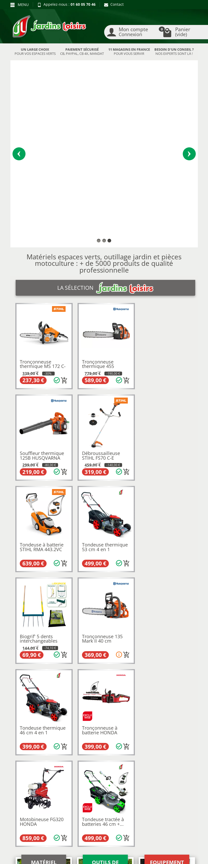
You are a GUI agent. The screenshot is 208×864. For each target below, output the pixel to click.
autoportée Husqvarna (85, 696)
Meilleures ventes (68, 780)
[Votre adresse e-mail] (104, 817)
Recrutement (104, 768)
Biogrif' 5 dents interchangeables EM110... (39, 405)
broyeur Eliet (107, 691)
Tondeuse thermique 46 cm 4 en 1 (166, 402)
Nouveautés (63, 774)
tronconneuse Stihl (71, 682)
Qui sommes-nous (109, 761)
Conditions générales (102, 783)
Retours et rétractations (24, 765)
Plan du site (23, 797)
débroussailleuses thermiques (122, 599)
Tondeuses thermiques (36, 599)
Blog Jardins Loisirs (29, 756)
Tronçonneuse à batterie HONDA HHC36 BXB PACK (39, 496)
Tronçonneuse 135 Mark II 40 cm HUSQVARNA (101, 405)
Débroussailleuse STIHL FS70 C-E (39, 311)
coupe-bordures (66, 603)
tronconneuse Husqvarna (112, 682)
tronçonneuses (123, 603)
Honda (67, 613)
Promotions (63, 761)
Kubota (32, 613)
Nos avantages (26, 784)
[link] (167, 818)
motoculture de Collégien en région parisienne (93, 618)
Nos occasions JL (67, 768)
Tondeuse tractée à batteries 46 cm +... (164, 493)
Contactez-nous (106, 791)
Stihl (19, 613)
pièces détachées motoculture (157, 641)
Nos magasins (89, 857)
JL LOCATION (153, 857)
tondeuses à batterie (76, 599)
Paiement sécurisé (29, 791)
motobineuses (95, 603)
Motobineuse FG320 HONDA (103, 493)
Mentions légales (108, 774)
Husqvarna (49, 613)
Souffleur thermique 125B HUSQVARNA (165, 221)
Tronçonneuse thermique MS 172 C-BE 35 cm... (43, 223)
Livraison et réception (23, 776)
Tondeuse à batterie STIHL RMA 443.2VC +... (103, 314)
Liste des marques (69, 786)
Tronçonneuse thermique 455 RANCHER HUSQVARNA (97, 226)
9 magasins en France (138, 659)
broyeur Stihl (79, 691)
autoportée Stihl (121, 696)
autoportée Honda (153, 696)
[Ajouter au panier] (63, 237)
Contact (114, 4)
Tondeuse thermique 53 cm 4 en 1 (166, 311)
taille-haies (41, 603)
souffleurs (146, 603)
